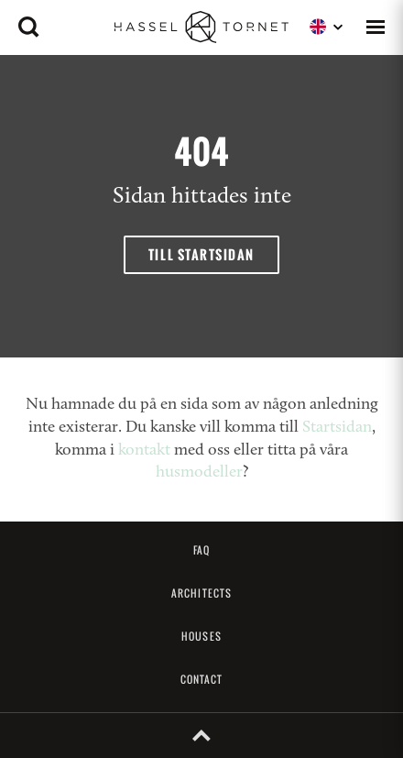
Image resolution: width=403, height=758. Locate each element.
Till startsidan (201, 254)
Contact (201, 679)
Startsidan (337, 427)
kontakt (144, 450)
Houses (201, 636)
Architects (201, 593)
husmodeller (199, 472)
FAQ (201, 550)
